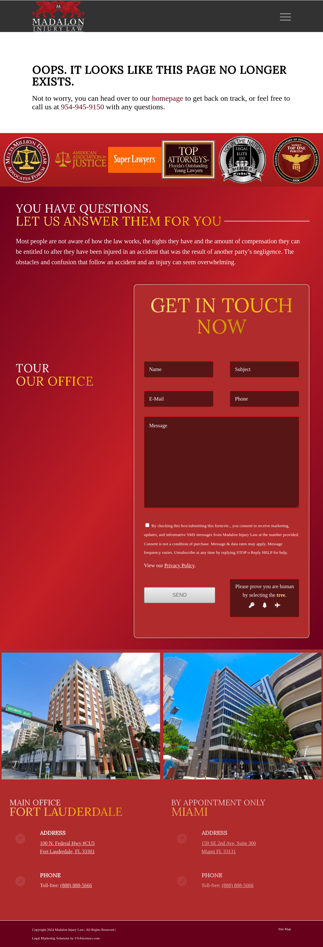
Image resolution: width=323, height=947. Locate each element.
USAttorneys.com (87, 938)
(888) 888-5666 (76, 885)
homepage (167, 98)
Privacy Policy (189, 542)
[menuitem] (283, 16)
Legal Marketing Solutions (50, 938)
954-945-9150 (82, 107)
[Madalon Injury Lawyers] (58, 16)
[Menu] (283, 16)
